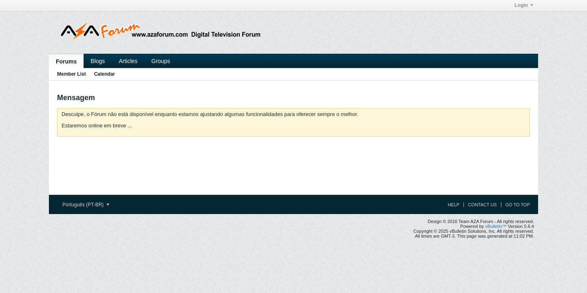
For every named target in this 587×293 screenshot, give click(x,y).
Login (523, 5)
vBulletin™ (496, 226)
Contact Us (482, 204)
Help (453, 204)
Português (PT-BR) (85, 205)
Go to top (517, 204)
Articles (128, 61)
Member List (71, 74)
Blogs (97, 61)
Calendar (104, 74)
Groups (160, 61)
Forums (66, 61)
